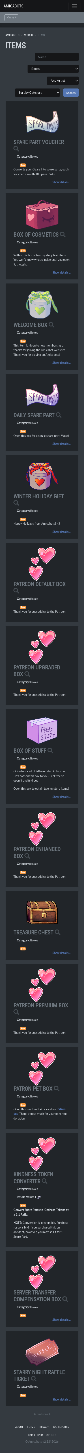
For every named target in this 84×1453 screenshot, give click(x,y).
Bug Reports (60, 1426)
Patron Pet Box (32, 1089)
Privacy (44, 1426)
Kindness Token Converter (33, 1177)
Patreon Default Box (39, 584)
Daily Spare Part (33, 415)
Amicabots (13, 6)
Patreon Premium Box (40, 1005)
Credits (51, 1435)
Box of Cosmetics (35, 234)
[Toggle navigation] (74, 6)
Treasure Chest (33, 932)
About (19, 1426)
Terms (31, 1426)
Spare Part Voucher (38, 142)
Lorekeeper (35, 1435)
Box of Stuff (29, 751)
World (28, 35)
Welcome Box (30, 325)
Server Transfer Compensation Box (37, 1296)
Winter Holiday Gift (38, 496)
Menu (11, 17)
